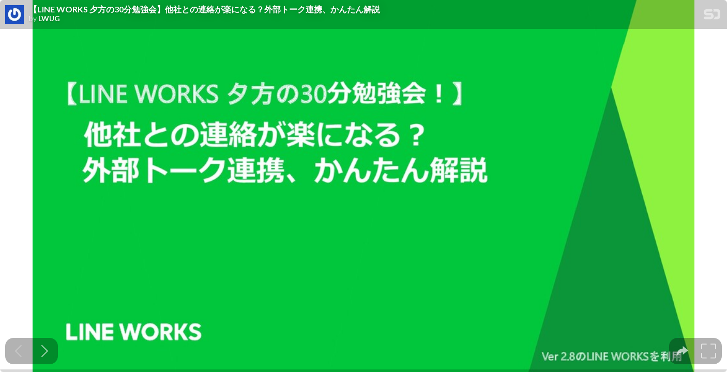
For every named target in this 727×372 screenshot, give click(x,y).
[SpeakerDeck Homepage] (712, 16)
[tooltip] (682, 351)
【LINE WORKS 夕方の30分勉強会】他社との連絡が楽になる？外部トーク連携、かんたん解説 (204, 9)
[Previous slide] (18, 351)
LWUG (49, 18)
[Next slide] (44, 351)
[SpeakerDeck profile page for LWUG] (14, 15)
